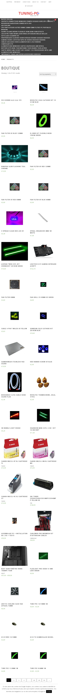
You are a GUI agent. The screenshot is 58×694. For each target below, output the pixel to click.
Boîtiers (4, 48)
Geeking (42, 40)
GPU (44, 21)
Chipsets (4, 21)
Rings (25, 33)
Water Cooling (7, 19)
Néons (15, 31)
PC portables (46, 27)
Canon (3, 466)
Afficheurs (32, 33)
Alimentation (24, 42)
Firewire (37, 42)
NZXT (3, 573)
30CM (27, 31)
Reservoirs (5, 23)
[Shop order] (48, 74)
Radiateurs (14, 23)
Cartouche (20, 54)
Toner (13, 54)
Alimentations (7, 46)
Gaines (4, 31)
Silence (10, 31)
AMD (37, 46)
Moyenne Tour (25, 48)
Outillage (5, 35)
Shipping (9, 2)
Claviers (16, 38)
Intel (47, 50)
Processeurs (39, 50)
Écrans (33, 38)
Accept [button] (49, 691)
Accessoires (29, 54)
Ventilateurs (10, 27)
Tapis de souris (26, 40)
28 (34, 680)
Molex (38, 33)
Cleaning (12, 35)
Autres (18, 27)
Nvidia (41, 46)
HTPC (10, 48)
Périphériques (6, 38)
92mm (32, 27)
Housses (47, 38)
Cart (50, 2)
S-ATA (32, 42)
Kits (26, 23)
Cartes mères (6, 50)
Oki (31, 503)
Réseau (28, 38)
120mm (27, 27)
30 (44, 680)
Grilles (44, 33)
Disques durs (38, 21)
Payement (17, 2)
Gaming (4, 40)
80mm (23, 27)
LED (2, 33)
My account (29, 6)
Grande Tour (36, 48)
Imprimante (5, 54)
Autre (6, 33)
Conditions (26, 2)
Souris (22, 38)
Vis (18, 35)
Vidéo (17, 42)
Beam (16, 33)
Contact (43, 2)
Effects (41, 31)
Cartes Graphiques (28, 46)
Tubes (11, 33)
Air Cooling (5, 25)
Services (37, 54)
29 (39, 680)
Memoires (22, 21)
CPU (30, 23)
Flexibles (21, 31)
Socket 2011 (19, 50)
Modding (4, 29)
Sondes (22, 23)
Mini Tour (16, 48)
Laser (20, 33)
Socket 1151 (29, 50)
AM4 (13, 50)
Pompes (29, 21)
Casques (40, 38)
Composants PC (7, 44)
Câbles (4, 42)
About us (36, 2)
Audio (12, 42)
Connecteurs (14, 21)
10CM (36, 31)
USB (8, 42)
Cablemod (33, 538)
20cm (32, 31)
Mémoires (16, 46)
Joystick (16, 40)
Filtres (37, 27)
